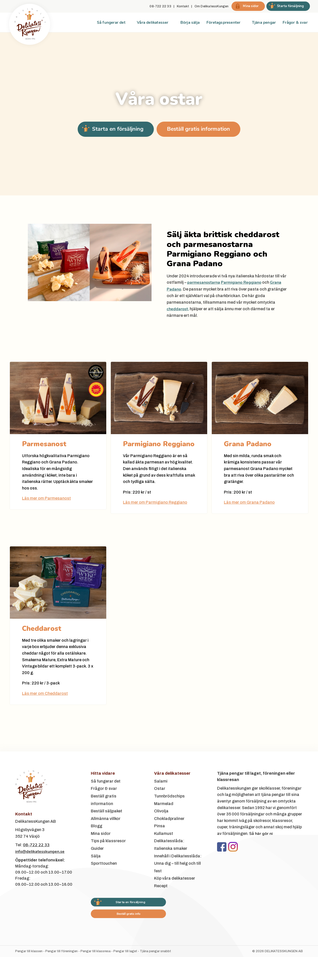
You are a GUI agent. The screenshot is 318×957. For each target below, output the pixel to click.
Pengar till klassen (29, 951)
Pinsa (159, 826)
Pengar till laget (125, 951)
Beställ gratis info (128, 914)
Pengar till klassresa (95, 951)
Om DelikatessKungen (212, 6)
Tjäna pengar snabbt (155, 951)
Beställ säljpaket (106, 811)
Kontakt (183, 6)
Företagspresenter (223, 22)
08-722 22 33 (160, 6)
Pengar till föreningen (61, 951)
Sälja (96, 856)
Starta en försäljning (117, 129)
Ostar (159, 788)
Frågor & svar (295, 22)
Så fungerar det (111, 22)
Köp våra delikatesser (174, 878)
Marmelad (163, 804)
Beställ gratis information (198, 129)
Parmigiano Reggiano (241, 282)
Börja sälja (190, 22)
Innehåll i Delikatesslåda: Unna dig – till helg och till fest (177, 863)
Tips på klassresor (108, 841)
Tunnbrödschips (169, 796)
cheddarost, (178, 309)
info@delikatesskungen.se (40, 851)
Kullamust (163, 833)
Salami (160, 781)
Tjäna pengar (264, 22)
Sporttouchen (104, 863)
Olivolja (161, 811)
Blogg (96, 826)
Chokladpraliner (169, 818)
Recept (160, 886)
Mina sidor (101, 833)
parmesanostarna (203, 282)
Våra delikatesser (152, 22)
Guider (97, 848)
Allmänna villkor (105, 818)
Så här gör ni (261, 833)
